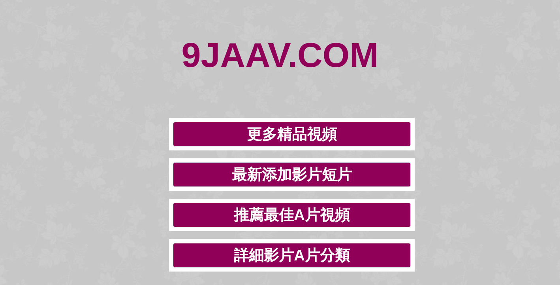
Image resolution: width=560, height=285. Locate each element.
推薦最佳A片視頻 (343, 75)
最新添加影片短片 (236, 75)
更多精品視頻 (128, 75)
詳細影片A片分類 (451, 75)
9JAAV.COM (280, 31)
